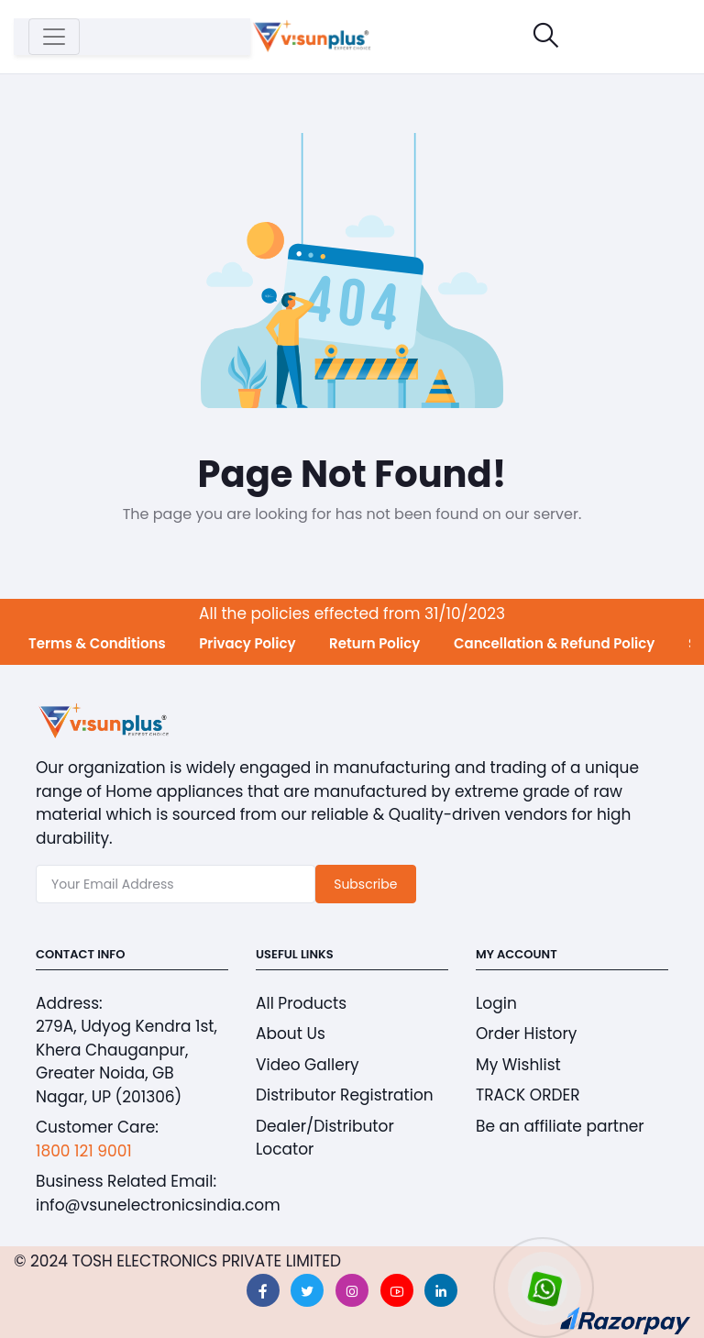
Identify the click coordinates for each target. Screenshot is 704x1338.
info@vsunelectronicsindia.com (158, 1205)
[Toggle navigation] (54, 36)
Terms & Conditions (97, 643)
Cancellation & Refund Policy (554, 643)
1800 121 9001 (84, 1151)
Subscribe (365, 884)
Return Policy (374, 643)
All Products (301, 1003)
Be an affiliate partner (560, 1126)
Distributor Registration (345, 1095)
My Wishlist (518, 1065)
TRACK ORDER (528, 1095)
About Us (290, 1034)
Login (496, 1003)
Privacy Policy (247, 643)
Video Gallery (307, 1065)
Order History (526, 1034)
